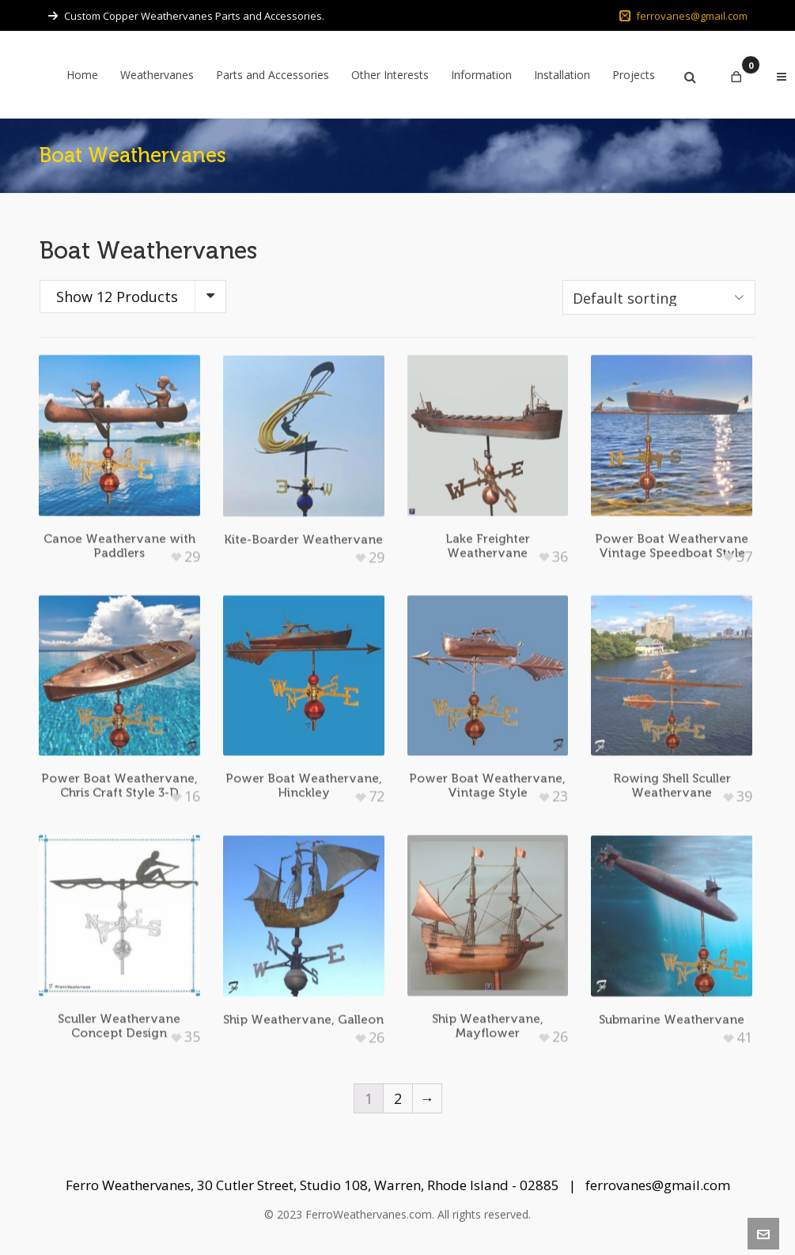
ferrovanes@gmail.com (683, 16)
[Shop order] (658, 297)
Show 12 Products (117, 296)
